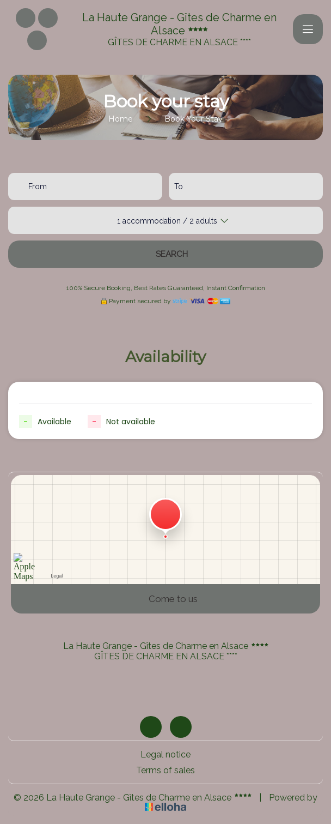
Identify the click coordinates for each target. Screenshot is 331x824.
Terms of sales (165, 770)
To (178, 186)
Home (120, 119)
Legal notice (165, 754)
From (37, 186)
